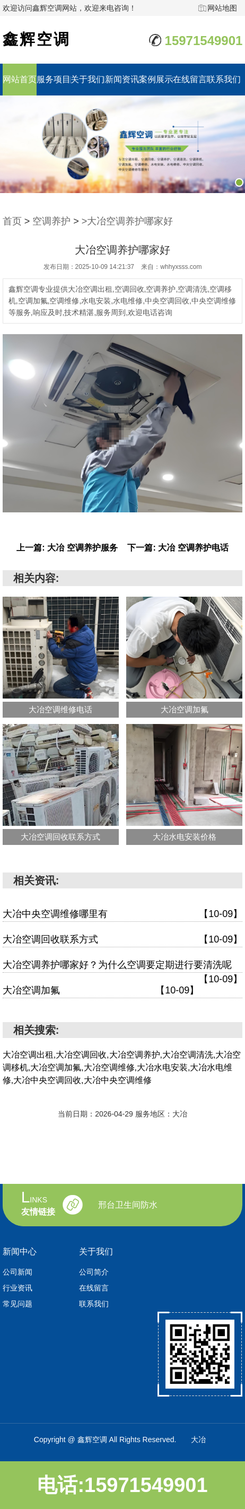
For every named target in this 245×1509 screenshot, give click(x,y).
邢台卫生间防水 (128, 1205)
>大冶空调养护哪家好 (127, 221)
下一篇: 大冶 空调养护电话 (177, 547)
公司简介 (94, 1272)
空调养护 (51, 221)
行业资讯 (17, 1288)
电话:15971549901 (122, 1485)
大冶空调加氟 (101, 990)
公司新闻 (17, 1272)
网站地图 (222, 8)
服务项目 (54, 79)
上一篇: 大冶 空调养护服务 (66, 547)
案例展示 (156, 79)
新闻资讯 (122, 79)
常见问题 (17, 1303)
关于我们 (87, 79)
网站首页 (20, 79)
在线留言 (190, 79)
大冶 (198, 1439)
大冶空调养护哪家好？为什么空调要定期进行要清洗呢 (123, 966)
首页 (12, 221)
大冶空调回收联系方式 (123, 939)
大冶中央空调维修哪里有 (123, 914)
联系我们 (224, 79)
